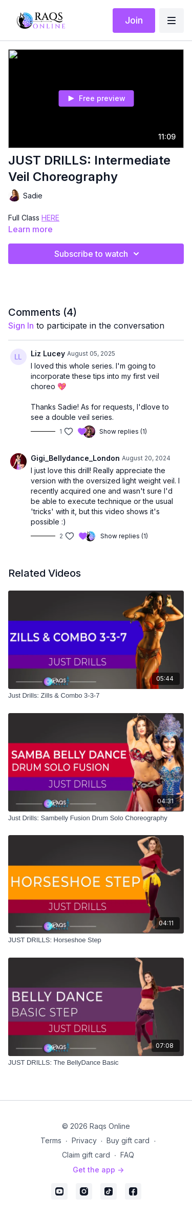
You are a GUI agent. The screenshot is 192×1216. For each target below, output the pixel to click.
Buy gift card (128, 1140)
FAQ (127, 1154)
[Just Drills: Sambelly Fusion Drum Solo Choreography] (96, 818)
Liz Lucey (48, 353)
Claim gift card (86, 1154)
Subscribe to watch (98, 254)
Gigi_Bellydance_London (75, 458)
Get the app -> (98, 1169)
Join (134, 20)
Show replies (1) (123, 431)
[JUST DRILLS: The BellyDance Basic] (96, 1063)
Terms (50, 1140)
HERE (50, 217)
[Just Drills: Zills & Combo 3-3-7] (96, 696)
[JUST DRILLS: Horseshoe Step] (96, 940)
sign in (21, 325)
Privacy (84, 1140)
